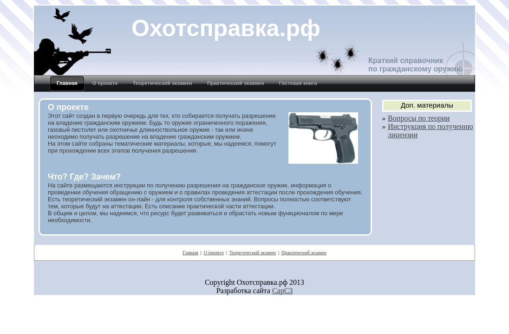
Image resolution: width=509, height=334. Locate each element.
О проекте (214, 252)
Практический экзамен (303, 252)
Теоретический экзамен (252, 252)
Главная (190, 252)
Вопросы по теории (419, 118)
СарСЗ (282, 291)
